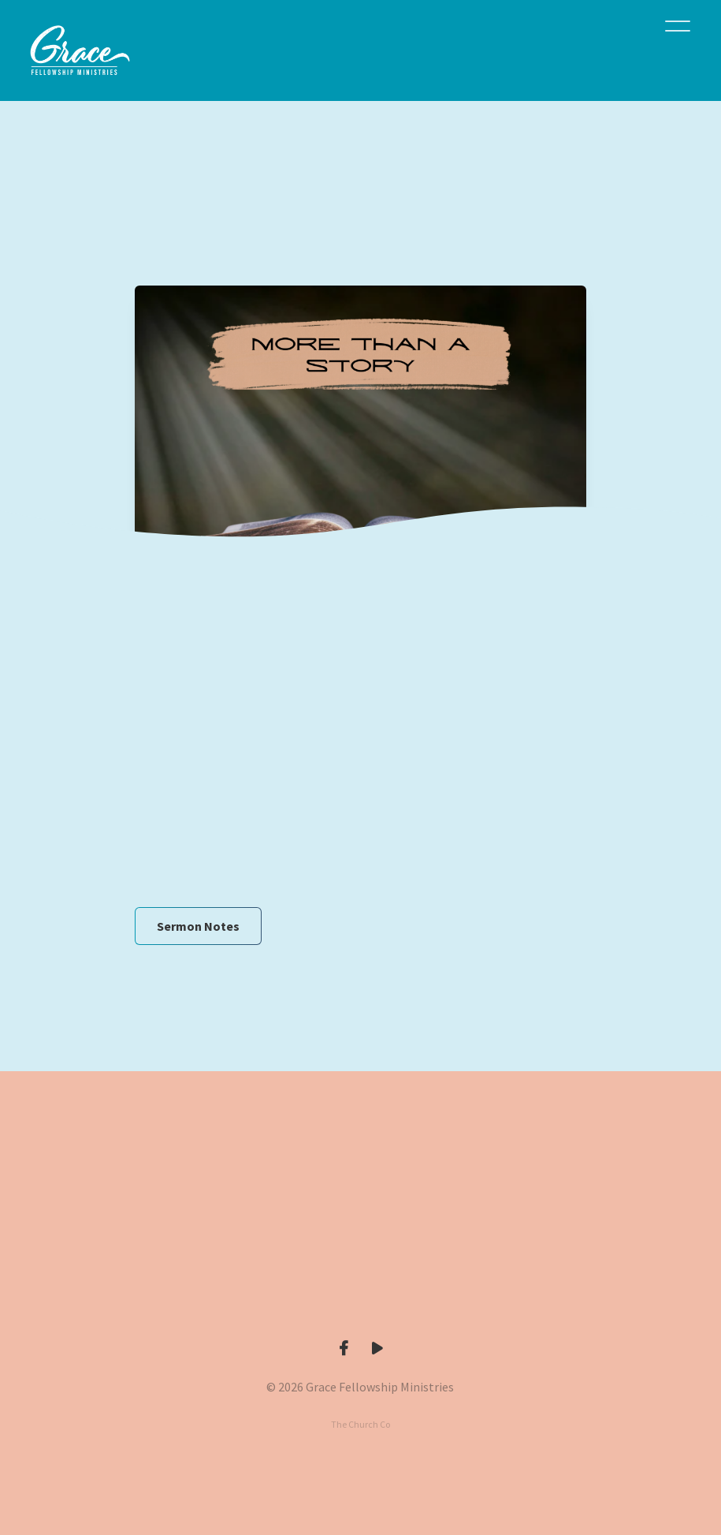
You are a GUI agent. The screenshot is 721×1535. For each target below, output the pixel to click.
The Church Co (360, 1424)
